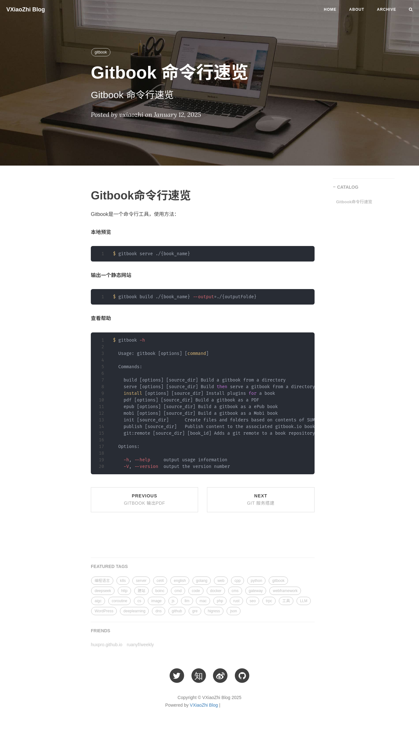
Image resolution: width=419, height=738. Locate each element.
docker (216, 591)
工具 (286, 601)
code (196, 591)
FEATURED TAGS (109, 566)
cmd (178, 591)
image (156, 601)
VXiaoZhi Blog (25, 9)
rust (236, 601)
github (177, 611)
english (180, 580)
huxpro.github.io (106, 644)
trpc (269, 601)
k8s (123, 580)
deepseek (103, 591)
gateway (256, 591)
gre (194, 611)
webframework (285, 591)
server (141, 580)
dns (158, 611)
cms (235, 591)
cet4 (160, 580)
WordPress (104, 611)
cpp (238, 580)
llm (186, 601)
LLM (303, 601)
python (256, 580)
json (233, 611)
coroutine (119, 601)
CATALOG (347, 187)
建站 (141, 591)
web (220, 580)
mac (203, 601)
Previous (144, 499)
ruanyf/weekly (140, 644)
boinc (160, 591)
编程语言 (102, 580)
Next (260, 499)
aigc (98, 601)
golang (201, 580)
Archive (386, 9)
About (356, 9)
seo (253, 601)
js (173, 601)
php (220, 601)
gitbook (101, 52)
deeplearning (134, 611)
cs (139, 601)
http (124, 591)
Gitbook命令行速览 (354, 201)
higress (214, 611)
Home (330, 9)
